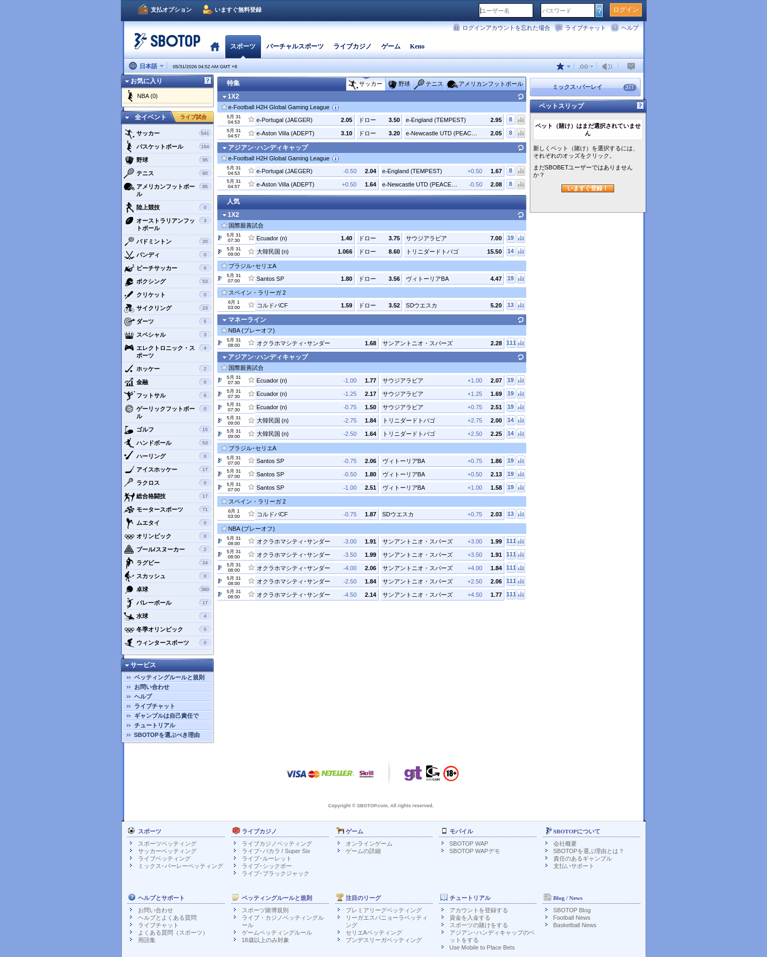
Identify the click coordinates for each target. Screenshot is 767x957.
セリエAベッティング (374, 932)
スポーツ (243, 46)
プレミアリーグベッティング (384, 910)
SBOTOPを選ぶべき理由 (167, 735)
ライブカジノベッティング (277, 843)
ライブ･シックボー (267, 866)
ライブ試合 (193, 117)
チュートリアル (154, 725)
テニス (167, 173)
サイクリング (167, 308)
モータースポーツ (167, 509)
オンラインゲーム (369, 843)
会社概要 (565, 843)
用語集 (147, 940)
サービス (143, 665)
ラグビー (167, 563)
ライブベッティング (164, 858)
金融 (167, 382)
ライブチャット (585, 28)
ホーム (214, 46)
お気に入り (146, 81)
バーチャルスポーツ (295, 46)
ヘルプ (630, 28)
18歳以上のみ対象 (265, 940)
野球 (167, 160)
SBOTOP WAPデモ (475, 851)
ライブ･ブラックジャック (275, 873)
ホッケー (167, 369)
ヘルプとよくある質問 (167, 917)
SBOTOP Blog (572, 910)
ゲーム (391, 46)
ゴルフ (167, 429)
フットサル (167, 395)
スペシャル (167, 334)
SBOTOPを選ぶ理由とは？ (589, 851)
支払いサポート (573, 866)
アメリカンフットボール (167, 189)
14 (510, 251)
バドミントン (167, 241)
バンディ (167, 255)
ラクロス (167, 483)
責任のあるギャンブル (582, 858)
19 (510, 237)
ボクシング (167, 281)
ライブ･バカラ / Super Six (276, 851)
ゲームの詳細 (363, 851)
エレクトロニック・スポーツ (167, 350)
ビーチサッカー (167, 268)
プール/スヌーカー (167, 549)
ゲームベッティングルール (277, 932)
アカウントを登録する (479, 910)
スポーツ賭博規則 (265, 910)
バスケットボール (167, 146)
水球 (167, 616)
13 (510, 305)
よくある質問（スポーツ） (173, 932)
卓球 (167, 589)
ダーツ (167, 321)
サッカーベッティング (167, 851)
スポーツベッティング (167, 843)
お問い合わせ (151, 687)
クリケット (167, 295)
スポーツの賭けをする (479, 925)
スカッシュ (167, 576)
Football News (572, 917)
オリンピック (167, 536)
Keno (417, 46)
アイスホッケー (167, 469)
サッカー (167, 133)
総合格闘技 (167, 496)
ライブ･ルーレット (267, 858)
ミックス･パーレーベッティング (180, 866)
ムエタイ (167, 523)
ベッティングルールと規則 (169, 677)
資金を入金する (470, 917)
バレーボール (167, 603)
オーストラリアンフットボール (167, 223)
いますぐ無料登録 (238, 9)
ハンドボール (167, 443)
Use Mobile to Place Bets (482, 947)
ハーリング (167, 456)
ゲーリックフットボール (167, 411)
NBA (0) (147, 96)
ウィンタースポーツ (167, 642)
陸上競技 (167, 207)
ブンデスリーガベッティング (384, 940)
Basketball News (575, 925)
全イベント (151, 117)
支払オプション (171, 9)
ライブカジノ (352, 46)
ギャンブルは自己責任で (166, 715)
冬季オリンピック (167, 629)
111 (511, 342)
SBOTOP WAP (469, 843)
